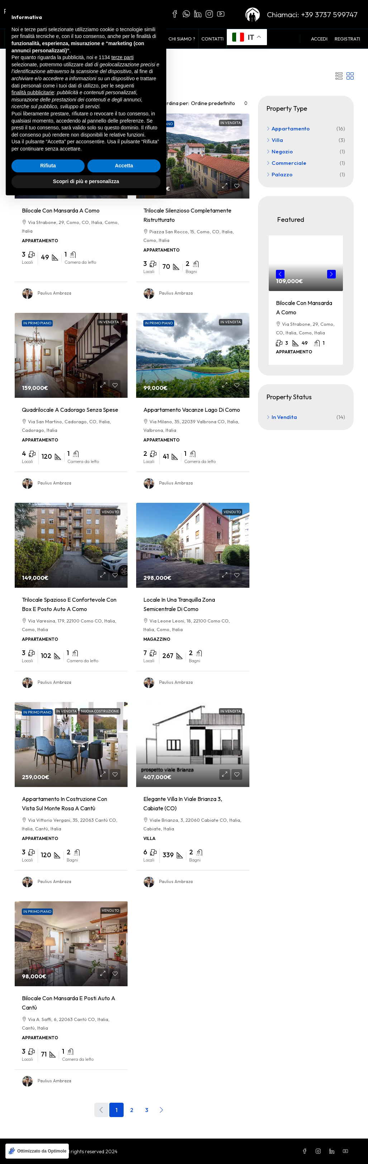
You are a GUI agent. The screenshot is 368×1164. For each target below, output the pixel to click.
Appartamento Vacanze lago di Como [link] (191, 409)
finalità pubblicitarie (32, 1055)
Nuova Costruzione (100, 711)
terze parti (122, 1021)
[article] (306, 299)
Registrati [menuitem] (347, 39)
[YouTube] (347, 1151)
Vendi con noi (126, 39)
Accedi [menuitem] (319, 39)
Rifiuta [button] (48, 1129)
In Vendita (39, 39)
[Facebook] (306, 1151)
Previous (280, 273)
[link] (71, 155)
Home (14, 39)
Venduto (110, 511)
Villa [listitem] (275, 139)
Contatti (212, 39)
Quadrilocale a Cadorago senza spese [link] (70, 409)
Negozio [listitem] (280, 151)
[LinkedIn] (333, 1151)
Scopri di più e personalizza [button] (86, 1144)
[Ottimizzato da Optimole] (37, 1151)
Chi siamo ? (181, 39)
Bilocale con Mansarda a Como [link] (61, 210)
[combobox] (219, 102)
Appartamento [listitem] (288, 128)
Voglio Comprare (80, 39)
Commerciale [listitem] (286, 162)
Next (331, 273)
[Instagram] (320, 1151)
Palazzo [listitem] (279, 174)
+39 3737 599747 (329, 14)
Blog (155, 39)
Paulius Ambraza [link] (54, 292)
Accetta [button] (124, 1129)
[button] (339, 75)
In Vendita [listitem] (282, 416)
